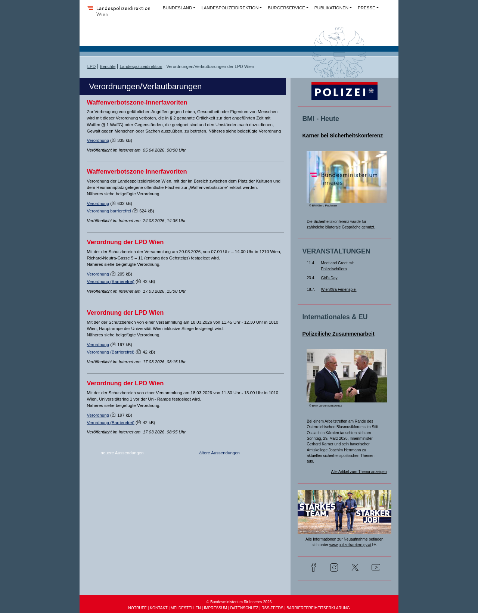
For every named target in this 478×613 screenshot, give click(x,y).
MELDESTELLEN (186, 608)
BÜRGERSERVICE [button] (286, 8)
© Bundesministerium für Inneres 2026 (239, 602)
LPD (91, 66)
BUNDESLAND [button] (177, 8)
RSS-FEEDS (272, 608)
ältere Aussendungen (219, 453)
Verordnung (98, 140)
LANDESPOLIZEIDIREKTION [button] (229, 8)
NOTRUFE (137, 608)
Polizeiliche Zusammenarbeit (338, 334)
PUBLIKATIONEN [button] (331, 8)
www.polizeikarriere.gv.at (350, 545)
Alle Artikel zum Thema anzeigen (359, 472)
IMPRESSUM (215, 608)
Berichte (107, 66)
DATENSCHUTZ (244, 608)
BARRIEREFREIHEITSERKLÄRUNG (318, 608)
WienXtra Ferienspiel (339, 289)
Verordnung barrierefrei (109, 211)
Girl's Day (329, 278)
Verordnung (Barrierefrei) (110, 281)
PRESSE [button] (366, 8)
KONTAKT (158, 608)
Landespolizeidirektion (141, 66)
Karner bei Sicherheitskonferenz (342, 136)
